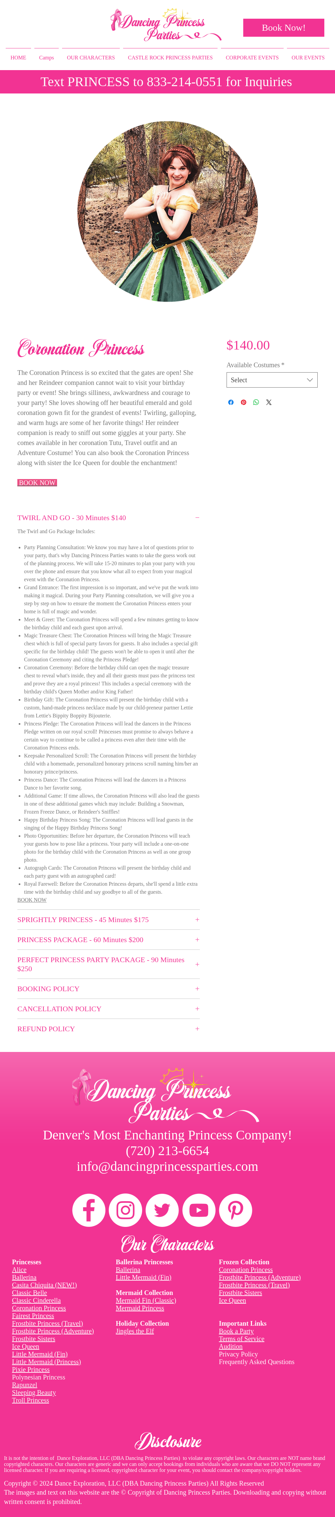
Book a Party (236, 1331)
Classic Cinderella (36, 1300)
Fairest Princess (33, 1315)
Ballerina (24, 1277)
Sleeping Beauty (34, 1392)
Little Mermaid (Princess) (46, 1361)
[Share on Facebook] (231, 402)
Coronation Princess (39, 1308)
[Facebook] (88, 1210)
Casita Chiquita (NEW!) (44, 1285)
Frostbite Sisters (33, 1338)
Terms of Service (241, 1338)
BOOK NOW (32, 900)
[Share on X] (269, 402)
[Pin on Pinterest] (244, 402)
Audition (231, 1346)
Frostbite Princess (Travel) (47, 1323)
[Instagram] (125, 1210)
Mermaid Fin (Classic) (146, 1300)
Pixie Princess (31, 1369)
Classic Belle (29, 1292)
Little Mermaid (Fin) (40, 1354)
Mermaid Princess (140, 1308)
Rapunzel (24, 1384)
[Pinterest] (235, 1210)
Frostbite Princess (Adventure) (53, 1331)
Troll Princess (30, 1400)
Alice (19, 1269)
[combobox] (272, 380)
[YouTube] (199, 1210)
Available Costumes (256, 365)
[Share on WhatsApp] (256, 402)
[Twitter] (162, 1210)
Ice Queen (25, 1346)
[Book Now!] (283, 28)
